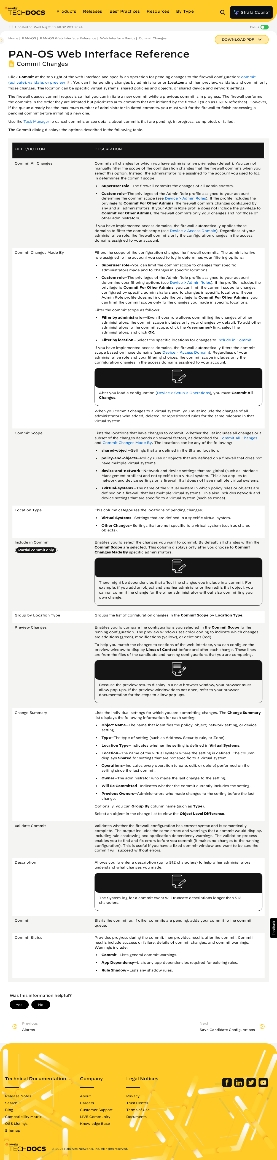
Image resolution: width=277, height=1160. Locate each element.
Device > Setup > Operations (183, 393)
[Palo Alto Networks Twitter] (251, 1086)
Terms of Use (138, 1110)
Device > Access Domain (193, 231)
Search (11, 1103)
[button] (273, 928)
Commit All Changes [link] (238, 438)
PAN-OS (29, 38)
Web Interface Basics (117, 38)
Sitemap (12, 1130)
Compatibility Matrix (23, 1116)
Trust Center (137, 1103)
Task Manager (36, 121)
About (85, 1096)
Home (13, 38)
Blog (9, 1110)
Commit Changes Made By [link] (127, 443)
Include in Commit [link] (234, 340)
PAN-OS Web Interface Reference (68, 38)
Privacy (133, 1096)
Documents (136, 1116)
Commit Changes (152, 38)
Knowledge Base (95, 1123)
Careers (87, 1103)
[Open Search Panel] (224, 12)
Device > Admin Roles (185, 198)
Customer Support (96, 1110)
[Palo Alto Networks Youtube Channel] (263, 1086)
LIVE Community (95, 1116)
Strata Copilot (251, 12)
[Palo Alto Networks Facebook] (227, 1086)
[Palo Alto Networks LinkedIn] (239, 1086)
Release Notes (18, 1096)
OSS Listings (16, 1123)
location (176, 83)
